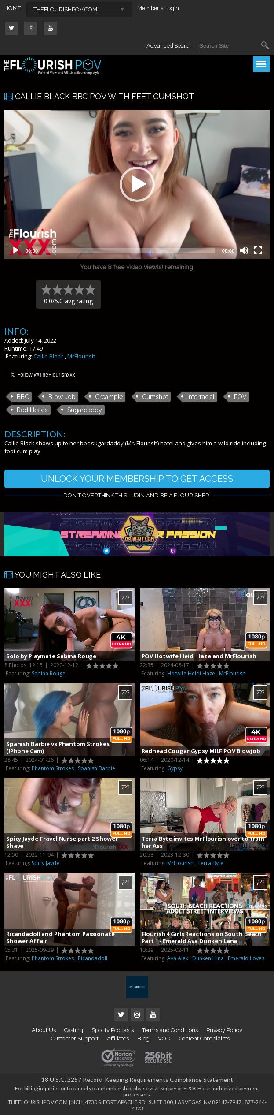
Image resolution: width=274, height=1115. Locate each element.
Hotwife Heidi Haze (191, 673)
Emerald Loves (246, 958)
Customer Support (75, 1038)
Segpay (168, 1088)
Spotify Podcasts (112, 1030)
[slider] (130, 250)
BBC (23, 396)
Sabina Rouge (49, 673)
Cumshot (155, 396)
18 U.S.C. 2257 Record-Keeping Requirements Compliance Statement (137, 1079)
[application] (137, 184)
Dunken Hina (208, 958)
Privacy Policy (224, 1030)
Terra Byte (210, 863)
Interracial (201, 396)
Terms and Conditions (170, 1030)
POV (240, 396)
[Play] (15, 250)
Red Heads (32, 410)
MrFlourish (81, 356)
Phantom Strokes (53, 768)
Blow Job (62, 396)
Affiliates (118, 1038)
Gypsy (175, 768)
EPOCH (192, 1088)
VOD (164, 1038)
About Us (43, 1030)
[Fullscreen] (258, 250)
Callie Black (48, 356)
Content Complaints (204, 1038)
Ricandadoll (92, 958)
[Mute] (244, 250)
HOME (12, 8)
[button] (137, 184)
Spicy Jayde (45, 863)
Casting (74, 1030)
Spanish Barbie (96, 768)
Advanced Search (169, 45)
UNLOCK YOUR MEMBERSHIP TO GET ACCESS (137, 479)
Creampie (109, 396)
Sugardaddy (84, 410)
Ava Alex (177, 958)
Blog (143, 1038)
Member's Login (158, 8)
